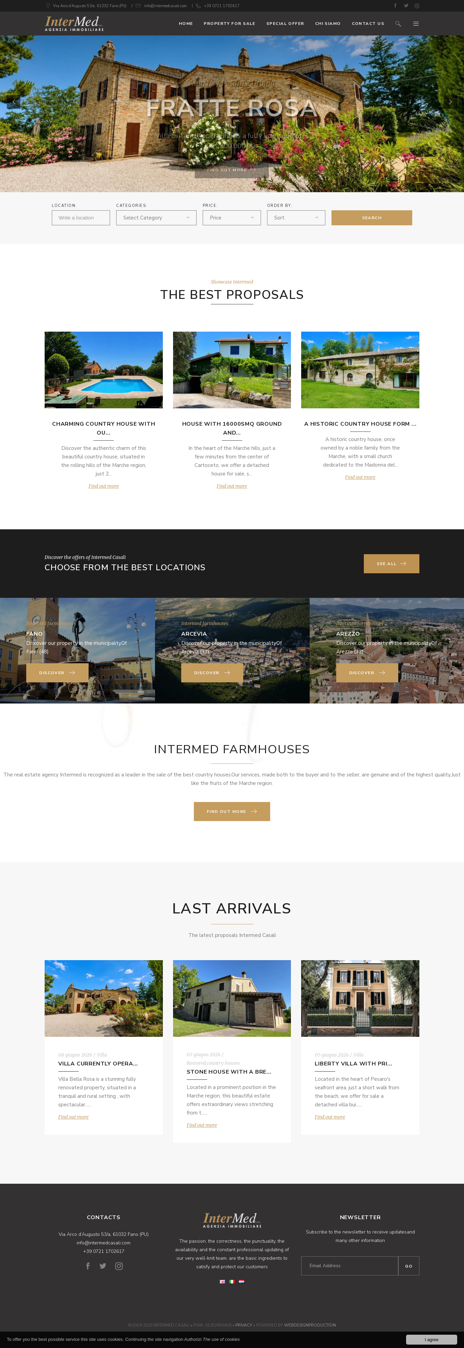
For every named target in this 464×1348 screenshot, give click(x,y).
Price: (210, 205)
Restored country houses (213, 1063)
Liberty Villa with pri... (353, 1063)
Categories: (132, 205)
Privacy (243, 1325)
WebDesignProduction (310, 1325)
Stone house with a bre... (229, 1072)
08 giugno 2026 (75, 1055)
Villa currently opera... (98, 1063)
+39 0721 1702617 (221, 6)
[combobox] (156, 217)
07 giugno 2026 (203, 1054)
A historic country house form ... (360, 424)
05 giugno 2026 (332, 1055)
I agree (431, 1339)
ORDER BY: (280, 205)
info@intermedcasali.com (165, 6)
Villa (102, 1055)
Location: (64, 205)
